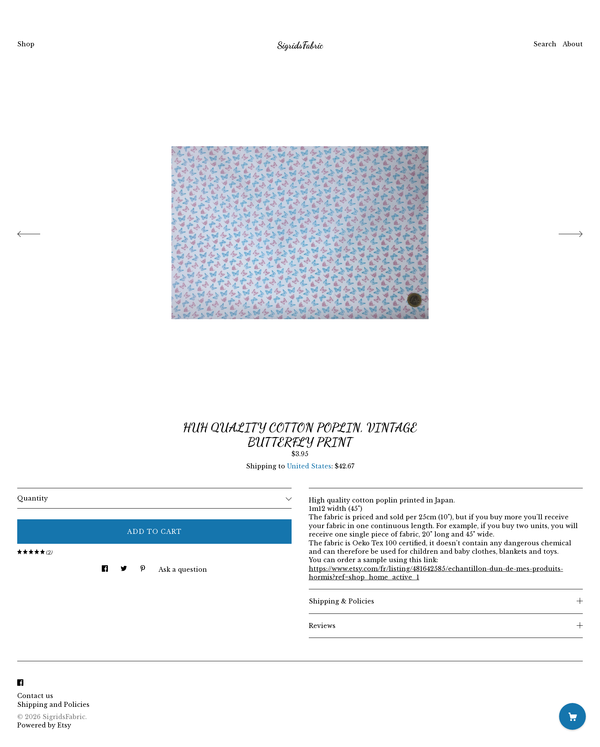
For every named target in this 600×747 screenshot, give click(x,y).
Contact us (35, 696)
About (572, 44)
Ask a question (182, 569)
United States (309, 466)
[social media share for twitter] (124, 566)
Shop (25, 44)
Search (544, 44)
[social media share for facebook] (105, 566)
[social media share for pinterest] (143, 566)
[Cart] (572, 716)
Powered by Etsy (44, 725)
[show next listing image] (564, 232)
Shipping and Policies (53, 704)
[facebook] (20, 683)
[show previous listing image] (36, 232)
